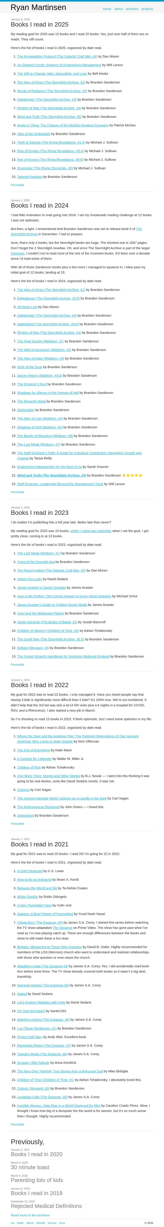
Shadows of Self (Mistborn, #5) (39, 427)
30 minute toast (30, 1167)
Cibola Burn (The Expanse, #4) (40, 922)
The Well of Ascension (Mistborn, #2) (44, 350)
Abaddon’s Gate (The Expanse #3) (42, 966)
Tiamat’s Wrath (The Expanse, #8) (42, 1054)
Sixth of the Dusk (29, 367)
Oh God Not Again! (31, 1011)
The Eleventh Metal (31, 401)
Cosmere (17, 253)
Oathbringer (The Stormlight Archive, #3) (47, 99)
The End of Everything (33, 750)
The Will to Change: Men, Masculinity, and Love (52, 73)
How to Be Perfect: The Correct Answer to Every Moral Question (64, 596)
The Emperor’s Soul (31, 384)
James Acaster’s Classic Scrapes (41, 587)
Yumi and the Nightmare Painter (40, 613)
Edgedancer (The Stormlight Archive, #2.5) (48, 298)
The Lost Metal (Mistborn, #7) (38, 444)
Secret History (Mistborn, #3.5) (39, 375)
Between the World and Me (37, 888)
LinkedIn (40, 1222)
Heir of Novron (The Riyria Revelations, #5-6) (50, 159)
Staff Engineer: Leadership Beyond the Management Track (60, 484)
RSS (12, 1222)
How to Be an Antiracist (34, 879)
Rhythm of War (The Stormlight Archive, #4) (49, 108)
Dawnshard (25, 815)
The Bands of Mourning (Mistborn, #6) (45, 436)
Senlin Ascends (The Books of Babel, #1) (47, 622)
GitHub (30, 1222)
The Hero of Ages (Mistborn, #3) (40, 358)
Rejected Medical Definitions (46, 1206)
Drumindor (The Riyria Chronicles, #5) (45, 168)
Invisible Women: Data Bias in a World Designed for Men (58, 1105)
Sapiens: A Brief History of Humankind (45, 914)
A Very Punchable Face (34, 905)
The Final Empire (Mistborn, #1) (40, 341)
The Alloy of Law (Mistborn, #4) (40, 418)
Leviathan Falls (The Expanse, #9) (42, 1097)
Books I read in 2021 (39, 844)
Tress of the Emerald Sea (36, 562)
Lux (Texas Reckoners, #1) (36, 1028)
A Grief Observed (30, 871)
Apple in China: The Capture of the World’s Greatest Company (63, 125)
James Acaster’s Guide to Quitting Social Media (52, 605)
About (119, 9)
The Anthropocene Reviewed (38, 807)
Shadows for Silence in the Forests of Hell (48, 392)
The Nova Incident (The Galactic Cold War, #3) (51, 570)
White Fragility (27, 896)
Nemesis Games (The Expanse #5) (43, 985)
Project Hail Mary (29, 1037)
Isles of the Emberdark (33, 134)
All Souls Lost (27, 307)
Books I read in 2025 (39, 24)
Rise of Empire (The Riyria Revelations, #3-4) (50, 151)
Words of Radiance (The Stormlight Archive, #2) (52, 91)
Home (107, 9)
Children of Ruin (29, 767)
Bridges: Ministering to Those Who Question (49, 947)
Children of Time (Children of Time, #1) (45, 1080)
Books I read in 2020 (36, 1154)
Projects (147, 9)
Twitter (20, 1222)
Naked (22, 994)
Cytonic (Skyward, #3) (33, 1088)
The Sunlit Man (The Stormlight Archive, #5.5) (50, 639)
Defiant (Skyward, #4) (33, 648)
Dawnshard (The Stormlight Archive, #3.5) (48, 324)
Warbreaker (25, 410)
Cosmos (23, 790)
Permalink (17, 185)
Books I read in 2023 (39, 512)
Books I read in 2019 (36, 1193)
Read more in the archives (30, 1215)
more (62, 1222)
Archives (132, 9)
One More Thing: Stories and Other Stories (48, 776)
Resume (52, 1222)
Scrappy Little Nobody (33, 1062)
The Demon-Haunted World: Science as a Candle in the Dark (62, 798)
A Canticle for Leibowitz (34, 759)
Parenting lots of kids (37, 1180)
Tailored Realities (29, 176)
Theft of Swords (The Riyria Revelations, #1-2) (51, 142)
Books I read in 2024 (39, 205)
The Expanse (62, 927)
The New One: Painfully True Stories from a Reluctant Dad (60, 1071)
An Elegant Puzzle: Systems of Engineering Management (59, 65)
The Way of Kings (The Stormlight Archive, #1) (51, 82)
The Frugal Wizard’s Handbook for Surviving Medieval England (63, 656)
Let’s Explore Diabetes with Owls (41, 1002)
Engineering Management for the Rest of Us (49, 467)
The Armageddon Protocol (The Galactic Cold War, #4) (57, 56)
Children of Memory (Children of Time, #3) (48, 630)
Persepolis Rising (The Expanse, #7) (44, 1045)
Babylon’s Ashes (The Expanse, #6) (43, 1019)
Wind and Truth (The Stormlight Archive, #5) (49, 116)
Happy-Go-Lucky (29, 579)
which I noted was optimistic (91, 531)
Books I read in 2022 (39, 684)
